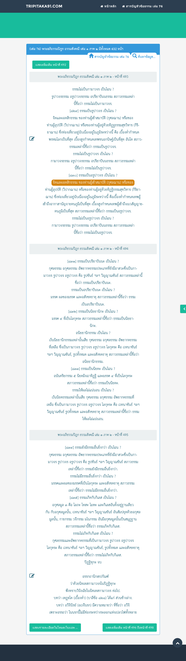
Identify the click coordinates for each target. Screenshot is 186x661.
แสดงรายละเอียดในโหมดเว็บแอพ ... (55, 627)
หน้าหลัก (108, 9)
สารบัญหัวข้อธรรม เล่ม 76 (142, 9)
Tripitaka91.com (45, 9)
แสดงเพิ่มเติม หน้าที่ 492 (50, 64)
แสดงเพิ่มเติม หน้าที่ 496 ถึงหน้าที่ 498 (130, 627)
